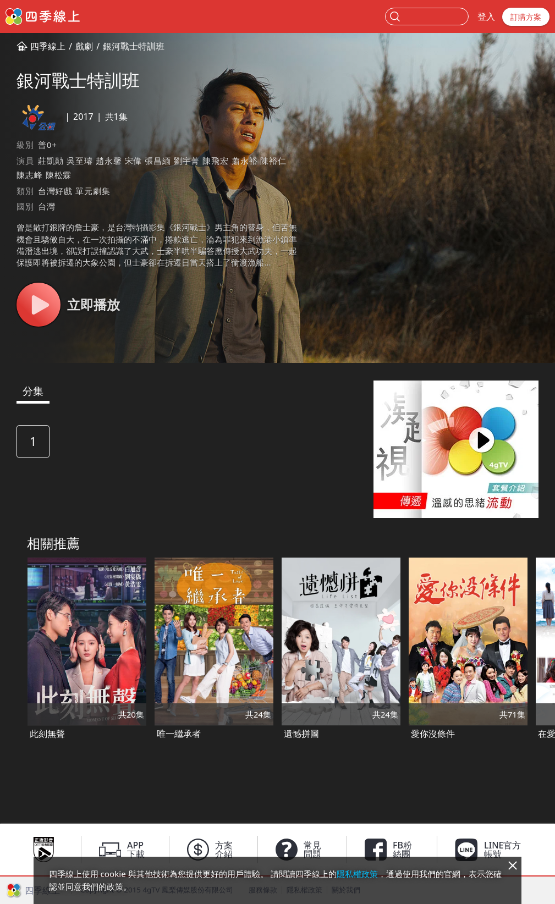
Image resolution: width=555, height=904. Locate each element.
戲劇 (84, 46)
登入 (486, 16)
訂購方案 (525, 17)
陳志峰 (29, 174)
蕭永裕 (244, 160)
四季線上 (47, 46)
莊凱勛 (51, 160)
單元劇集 (92, 190)
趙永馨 (109, 160)
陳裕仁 (273, 160)
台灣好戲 (55, 190)
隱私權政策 (357, 873)
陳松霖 (59, 174)
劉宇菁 (187, 160)
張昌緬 (158, 160)
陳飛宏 (215, 160)
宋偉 (133, 160)
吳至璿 (79, 160)
